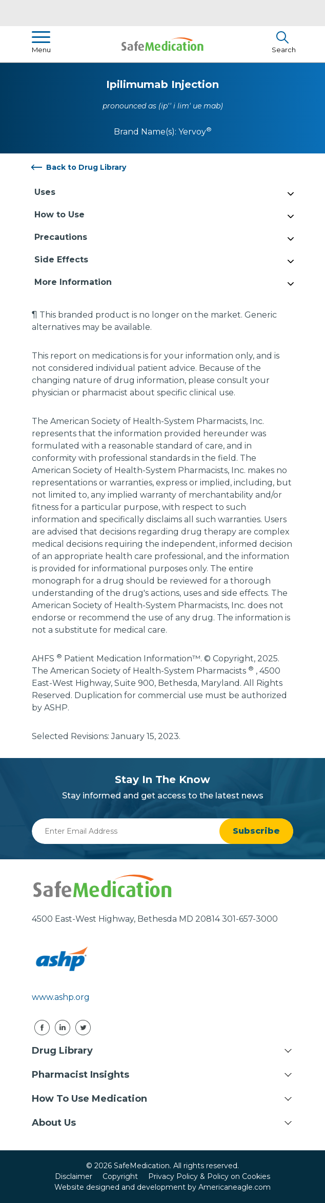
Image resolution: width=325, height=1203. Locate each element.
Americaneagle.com (234, 1187)
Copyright (120, 1176)
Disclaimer (73, 1176)
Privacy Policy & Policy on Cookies (209, 1176)
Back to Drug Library (86, 167)
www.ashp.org (61, 997)
